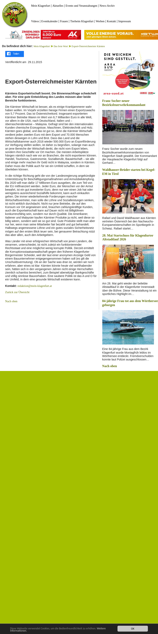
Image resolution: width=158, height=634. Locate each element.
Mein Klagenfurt (40, 5)
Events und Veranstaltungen (81, 5)
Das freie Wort (61, 46)
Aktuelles (57, 5)
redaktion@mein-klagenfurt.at (34, 285)
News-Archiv (107, 5)
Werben (100, 21)
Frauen (64, 21)
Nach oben (11, 301)
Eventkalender (49, 21)
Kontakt (111, 21)
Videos (35, 21)
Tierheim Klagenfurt (81, 21)
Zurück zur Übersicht (17, 292)
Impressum (124, 21)
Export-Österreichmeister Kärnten (88, 46)
